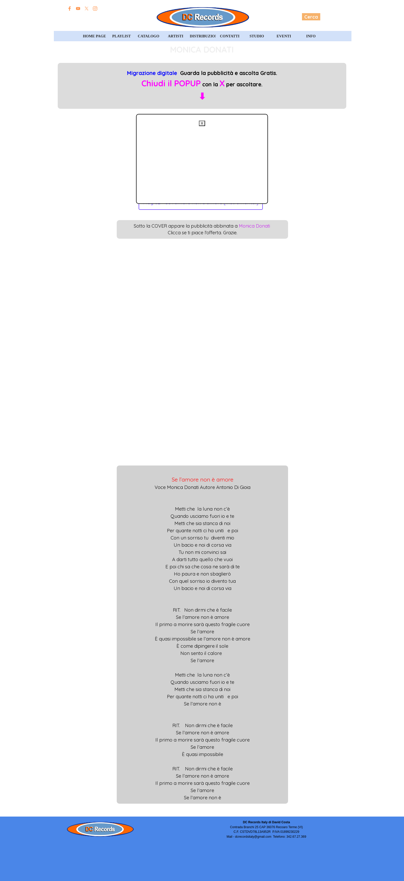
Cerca (311, 17)
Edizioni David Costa (95, 17)
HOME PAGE (94, 36)
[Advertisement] (202, 162)
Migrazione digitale (152, 73)
